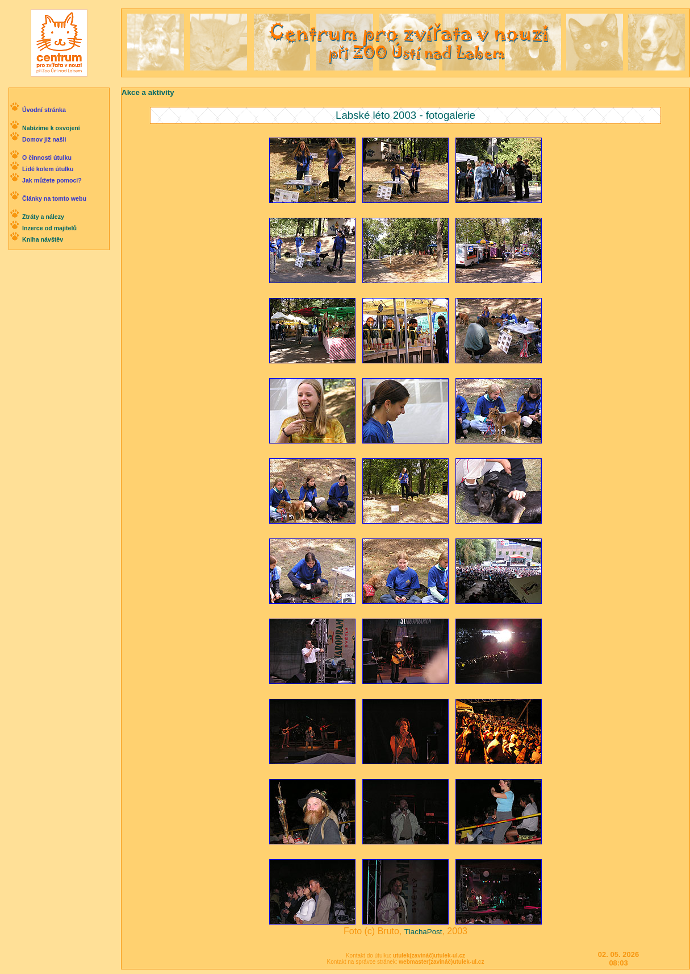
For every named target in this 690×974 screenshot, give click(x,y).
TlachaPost (423, 931)
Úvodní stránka (44, 109)
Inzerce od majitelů (49, 228)
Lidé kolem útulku (48, 168)
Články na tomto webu (54, 198)
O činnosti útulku (47, 157)
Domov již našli (44, 139)
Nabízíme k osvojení (51, 128)
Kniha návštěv (42, 239)
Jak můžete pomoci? (52, 180)
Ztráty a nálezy (43, 216)
